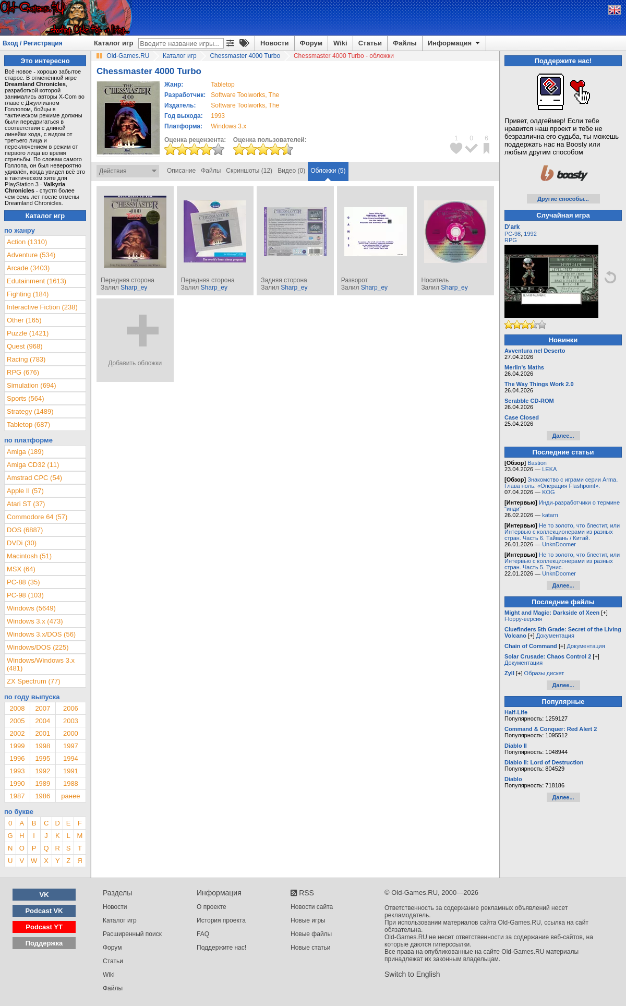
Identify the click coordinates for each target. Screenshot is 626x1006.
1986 (42, 796)
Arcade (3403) (28, 268)
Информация (454, 43)
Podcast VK (44, 911)
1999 (17, 746)
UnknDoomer (559, 544)
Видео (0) (291, 170)
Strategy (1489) (30, 411)
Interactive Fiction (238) (42, 307)
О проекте (211, 907)
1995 (42, 758)
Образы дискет (544, 673)
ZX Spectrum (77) (34, 681)
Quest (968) (25, 346)
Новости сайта (312, 907)
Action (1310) (27, 242)
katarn (550, 515)
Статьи (370, 43)
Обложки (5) (327, 170)
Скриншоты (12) (249, 170)
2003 (70, 721)
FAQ (203, 934)
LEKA (549, 469)
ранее (70, 796)
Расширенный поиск (132, 934)
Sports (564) (25, 398)
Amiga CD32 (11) (33, 465)
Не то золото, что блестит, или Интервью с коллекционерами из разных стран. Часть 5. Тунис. (562, 561)
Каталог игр (113, 43)
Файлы (405, 43)
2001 (42, 733)
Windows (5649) (31, 608)
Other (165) (24, 320)
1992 (42, 771)
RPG (510, 240)
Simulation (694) (31, 385)
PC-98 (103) (25, 595)
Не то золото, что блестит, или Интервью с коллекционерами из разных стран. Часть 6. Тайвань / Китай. (562, 531)
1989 (42, 783)
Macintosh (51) (29, 556)
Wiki (340, 43)
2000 (70, 733)
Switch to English (412, 974)
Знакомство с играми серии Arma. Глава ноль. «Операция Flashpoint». (561, 482)
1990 (17, 783)
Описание (181, 170)
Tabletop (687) (28, 424)
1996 (17, 758)
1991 (70, 771)
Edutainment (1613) (36, 281)
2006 (70, 708)
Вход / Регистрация (33, 43)
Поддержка (44, 943)
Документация (555, 635)
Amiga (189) (25, 452)
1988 (70, 783)
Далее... (563, 436)
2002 (17, 733)
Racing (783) (26, 359)
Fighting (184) (28, 294)
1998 (42, 746)
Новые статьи (311, 947)
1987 (17, 796)
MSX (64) (21, 569)
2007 (42, 708)
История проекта (221, 920)
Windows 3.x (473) (35, 621)
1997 (70, 746)
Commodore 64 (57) (37, 517)
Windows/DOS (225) (37, 647)
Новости (274, 43)
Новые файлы (311, 934)
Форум (311, 43)
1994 (70, 758)
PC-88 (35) (23, 582)
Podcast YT (44, 927)
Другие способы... (563, 199)
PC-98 (512, 234)
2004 (42, 721)
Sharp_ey (134, 287)
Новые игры (308, 920)
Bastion (537, 463)
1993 (218, 115)
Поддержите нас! (221, 947)
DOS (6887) (25, 530)
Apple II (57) (25, 491)
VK (44, 895)
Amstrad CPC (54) (34, 478)
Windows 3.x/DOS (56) (41, 634)
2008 (17, 708)
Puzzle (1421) (28, 333)
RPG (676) (23, 372)
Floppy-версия (523, 619)
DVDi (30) (22, 543)
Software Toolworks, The (245, 95)
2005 (17, 721)
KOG (548, 492)
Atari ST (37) (26, 504)
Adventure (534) (31, 255)
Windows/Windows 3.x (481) (41, 664)
